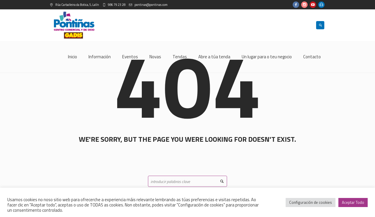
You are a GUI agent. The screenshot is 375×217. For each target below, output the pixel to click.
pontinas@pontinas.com (151, 4)
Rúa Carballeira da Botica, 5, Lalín (77, 4)
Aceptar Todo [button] (353, 202)
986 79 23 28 (116, 4)
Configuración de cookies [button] (310, 202)
